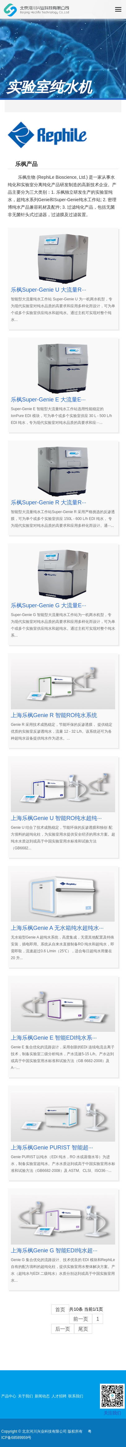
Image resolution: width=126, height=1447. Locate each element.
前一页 (80, 1319)
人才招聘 (59, 1396)
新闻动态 (42, 1396)
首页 (60, 1309)
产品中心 (8, 1396)
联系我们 (75, 1396)
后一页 (62, 1329)
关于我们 (25, 1396)
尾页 (83, 1329)
